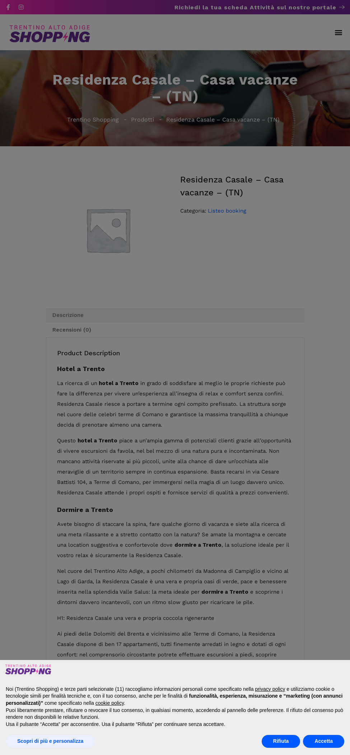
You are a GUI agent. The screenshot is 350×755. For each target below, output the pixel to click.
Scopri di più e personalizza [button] (50, 741)
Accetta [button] (323, 741)
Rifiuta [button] (281, 741)
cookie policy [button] (109, 703)
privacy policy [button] (270, 689)
